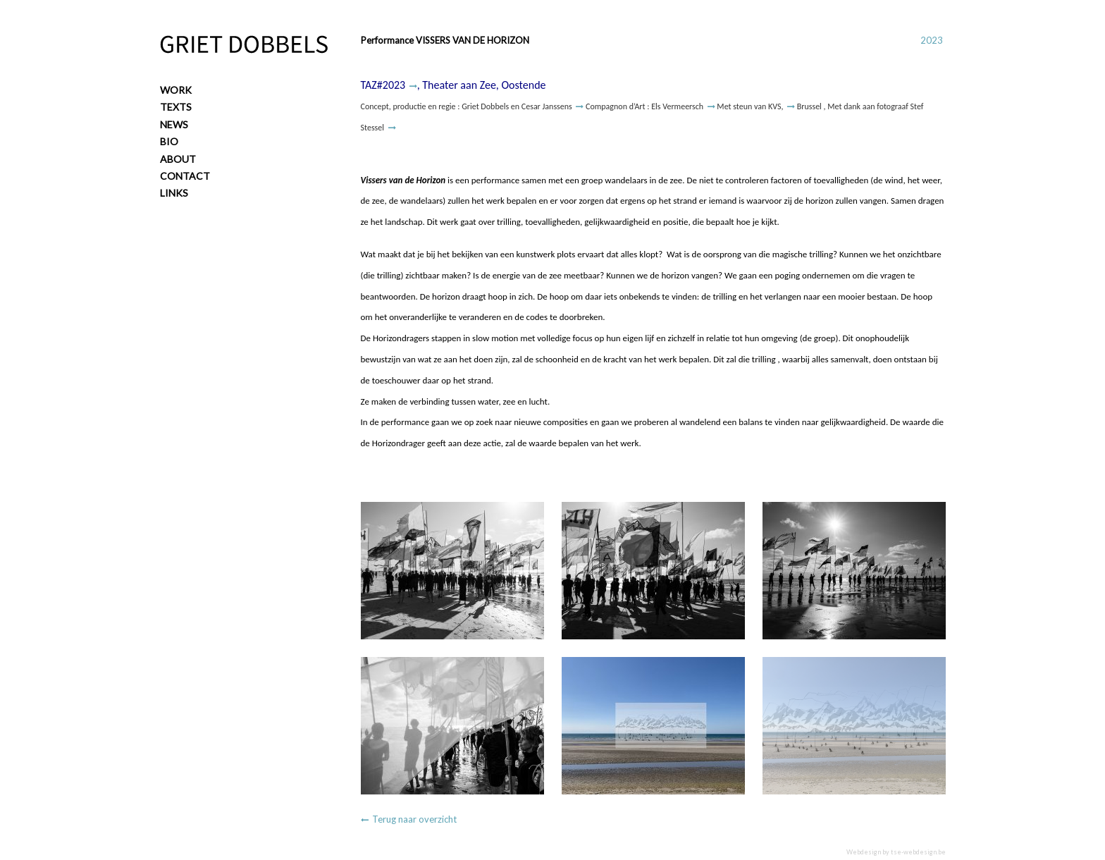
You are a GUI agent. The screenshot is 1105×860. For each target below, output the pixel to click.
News (174, 124)
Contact (185, 176)
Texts (176, 107)
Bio (169, 141)
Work (176, 90)
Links (174, 193)
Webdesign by (896, 852)
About (178, 159)
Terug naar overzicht (414, 819)
